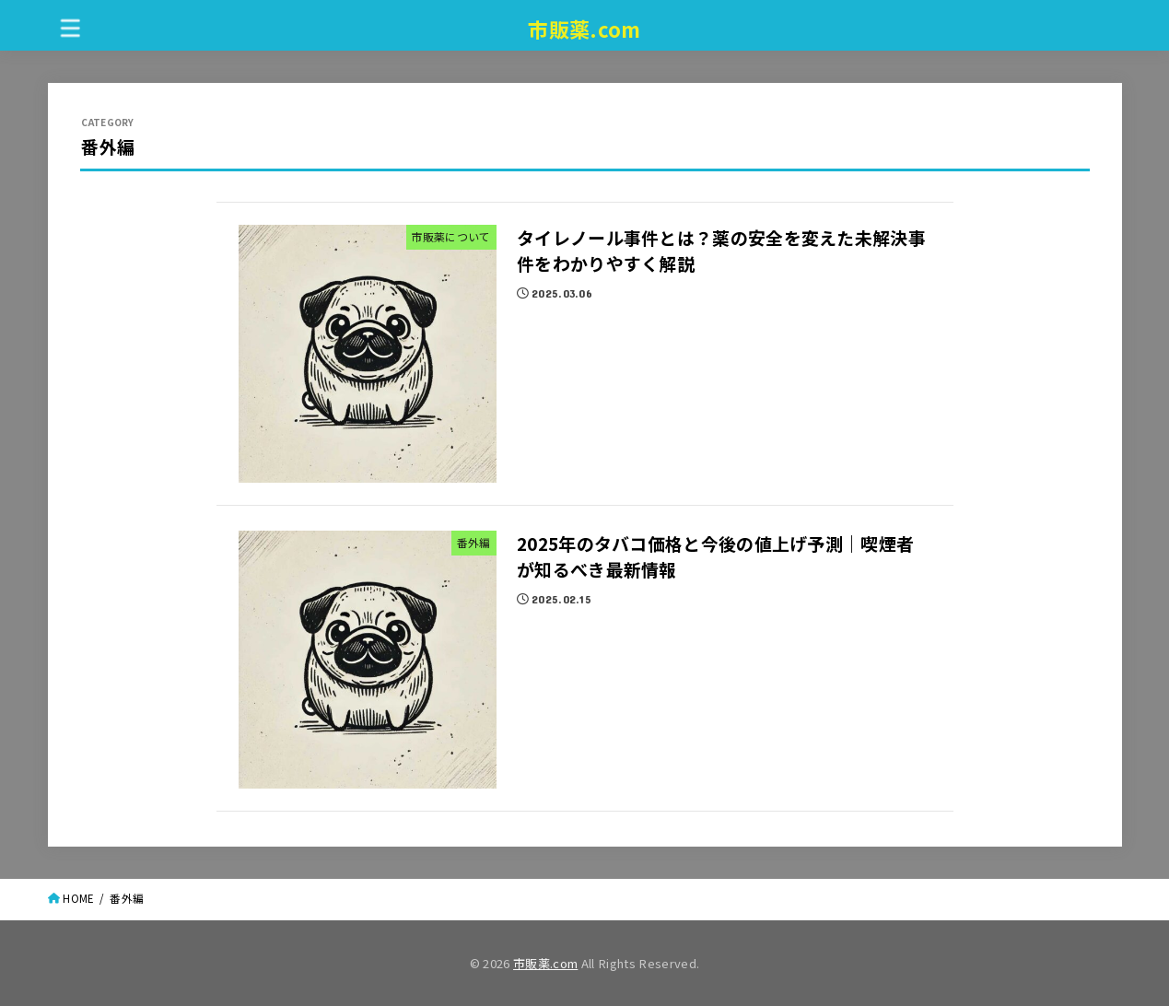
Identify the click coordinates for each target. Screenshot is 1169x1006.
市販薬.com (584, 29)
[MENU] (70, 27)
